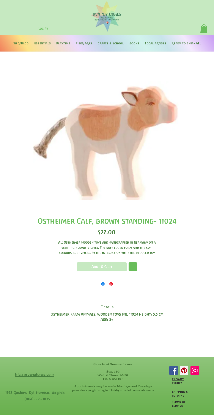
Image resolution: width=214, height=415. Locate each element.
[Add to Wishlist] (133, 266)
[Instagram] (194, 370)
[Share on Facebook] (102, 284)
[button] (204, 28)
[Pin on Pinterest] (111, 284)
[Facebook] (173, 370)
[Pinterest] (184, 370)
